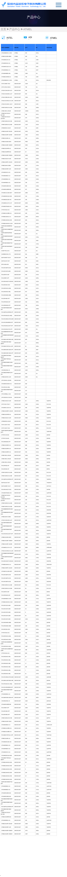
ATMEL (27, 29)
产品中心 (14, 29)
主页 (3, 29)
